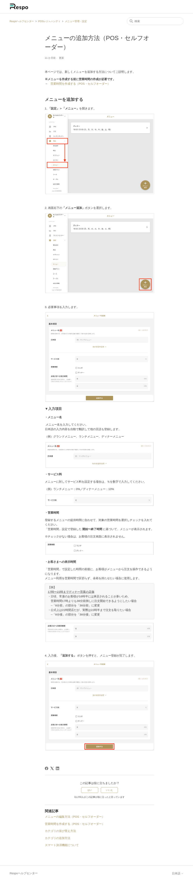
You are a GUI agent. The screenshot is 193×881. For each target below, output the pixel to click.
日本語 (177, 873)
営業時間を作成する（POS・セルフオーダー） (80, 83)
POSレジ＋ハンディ (49, 21)
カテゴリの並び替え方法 (60, 830)
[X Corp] (52, 768)
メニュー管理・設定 (76, 21)
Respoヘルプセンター (22, 21)
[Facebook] (46, 768)
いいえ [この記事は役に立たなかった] (109, 790)
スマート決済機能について (62, 845)
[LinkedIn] (57, 768)
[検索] (155, 21)
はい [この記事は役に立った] (89, 790)
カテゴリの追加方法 (57, 838)
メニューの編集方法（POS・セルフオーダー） (75, 816)
